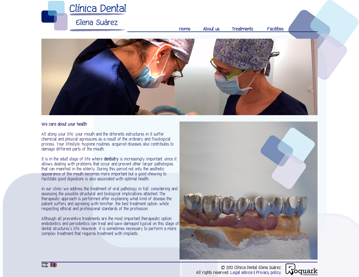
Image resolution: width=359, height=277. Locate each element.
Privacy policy (268, 272)
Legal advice (241, 272)
